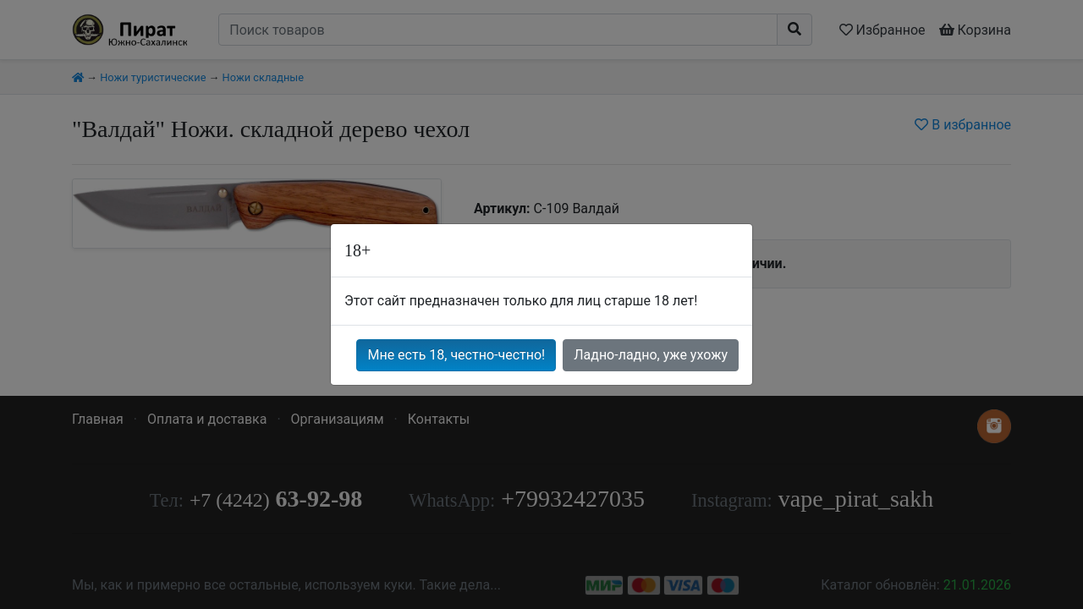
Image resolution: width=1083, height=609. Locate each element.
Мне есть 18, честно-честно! (456, 355)
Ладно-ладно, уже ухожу (651, 355)
